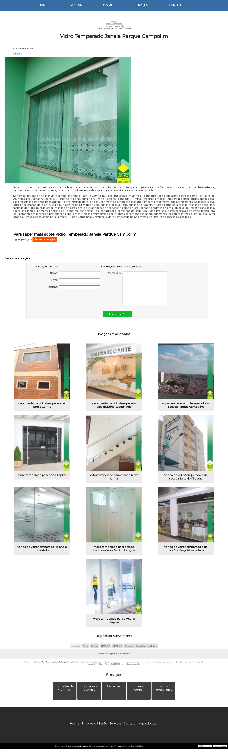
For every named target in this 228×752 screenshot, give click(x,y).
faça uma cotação (45, 239)
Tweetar (17, 53)
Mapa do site (147, 723)
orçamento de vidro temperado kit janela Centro (42, 405)
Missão (108, 5)
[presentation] (54, 298)
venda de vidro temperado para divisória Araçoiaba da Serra (186, 548)
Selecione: (75, 646)
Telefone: (74, 287)
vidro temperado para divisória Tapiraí (114, 620)
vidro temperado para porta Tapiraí (42, 475)
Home (43, 5)
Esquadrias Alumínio (89, 688)
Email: (75, 280)
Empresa (75, 5)
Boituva (94, 646)
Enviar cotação (117, 314)
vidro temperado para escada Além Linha (114, 476)
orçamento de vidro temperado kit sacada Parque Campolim (186, 405)
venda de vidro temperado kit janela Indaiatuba (42, 548)
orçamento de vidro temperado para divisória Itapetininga (114, 405)
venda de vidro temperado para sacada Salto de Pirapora (186, 476)
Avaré (85, 646)
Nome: (75, 273)
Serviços (141, 5)
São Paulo (152, 646)
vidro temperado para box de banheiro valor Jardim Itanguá (114, 548)
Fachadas (114, 686)
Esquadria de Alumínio (65, 688)
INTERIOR (105, 646)
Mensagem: (137, 288)
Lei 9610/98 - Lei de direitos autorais (125, 664)
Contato (175, 5)
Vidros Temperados (163, 688)
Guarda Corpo (139, 688)
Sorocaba (129, 646)
